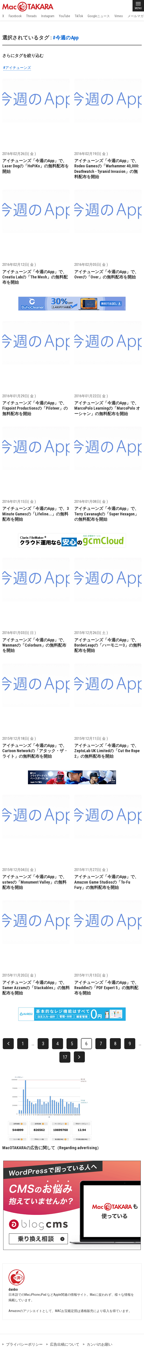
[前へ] (8, 1043)
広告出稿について (64, 1344)
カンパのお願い (99, 1344)
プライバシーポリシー (24, 1344)
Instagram (47, 16)
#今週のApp (66, 38)
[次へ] (79, 1056)
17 (65, 1057)
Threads (31, 16)
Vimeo (118, 16)
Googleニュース (99, 16)
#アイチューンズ (17, 67)
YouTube (64, 16)
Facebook (15, 16)
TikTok (79, 16)
